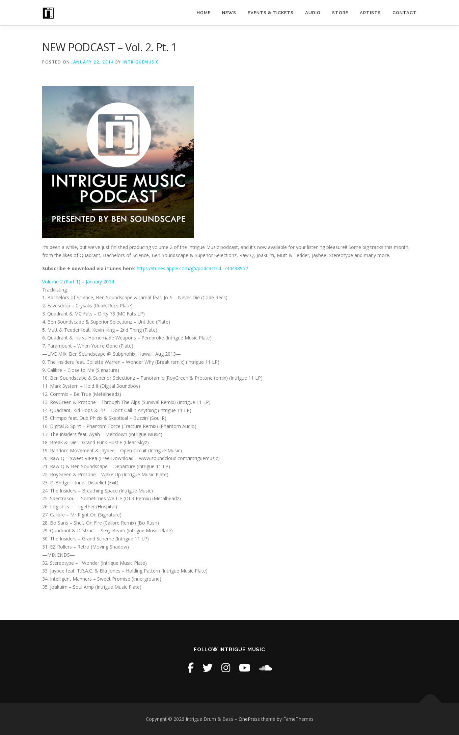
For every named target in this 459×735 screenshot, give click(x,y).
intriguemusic (141, 62)
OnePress (249, 719)
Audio (313, 12)
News (229, 12)
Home (204, 12)
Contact (405, 12)
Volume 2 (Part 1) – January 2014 (78, 281)
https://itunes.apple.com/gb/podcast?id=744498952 (192, 268)
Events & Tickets (271, 12)
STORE (340, 12)
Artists (370, 12)
